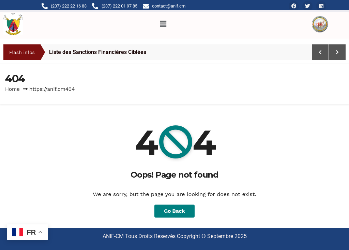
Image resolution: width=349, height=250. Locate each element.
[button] (163, 21)
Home (12, 89)
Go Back (174, 211)
